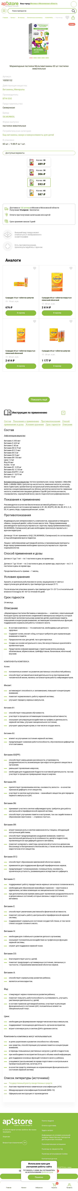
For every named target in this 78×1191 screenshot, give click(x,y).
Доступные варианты (15, 153)
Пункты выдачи (48, 1098)
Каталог (23, 1187)
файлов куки (47, 1172)
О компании (46, 1141)
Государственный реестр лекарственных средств (30, 1061)
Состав (7, 398)
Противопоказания (50, 398)
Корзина (54, 1187)
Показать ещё (39, 377)
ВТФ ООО (7, 98)
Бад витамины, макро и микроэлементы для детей (28, 135)
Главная (8, 1187)
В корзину (21, 313)
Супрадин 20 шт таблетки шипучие (57, 344)
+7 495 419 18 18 (41, 1158)
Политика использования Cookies (55, 1131)
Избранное (39, 1187)
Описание (67, 402)
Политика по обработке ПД (52, 1126)
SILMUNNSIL (9, 116)
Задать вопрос (47, 1108)
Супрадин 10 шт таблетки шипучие (21, 291)
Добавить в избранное (67, 18)
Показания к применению (26, 398)
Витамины (8, 89)
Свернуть (39, 390)
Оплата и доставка (49, 1103)
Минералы (19, 89)
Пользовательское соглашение (54, 1122)
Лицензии (6, 1114)
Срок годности (52, 402)
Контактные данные (49, 1136)
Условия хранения (34, 402)
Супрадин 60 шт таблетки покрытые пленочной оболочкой (57, 291)
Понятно (39, 1177)
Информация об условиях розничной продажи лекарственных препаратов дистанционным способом (56, 1115)
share (73, 18)
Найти (73, 11)
